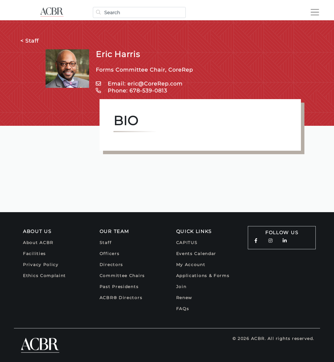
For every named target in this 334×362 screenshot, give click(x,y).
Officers (110, 253)
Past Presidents (119, 286)
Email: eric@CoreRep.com (139, 84)
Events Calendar (196, 253)
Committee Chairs (122, 275)
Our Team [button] (114, 231)
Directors (111, 264)
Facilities (34, 253)
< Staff (29, 41)
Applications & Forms (203, 275)
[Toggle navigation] (315, 12)
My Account (190, 264)
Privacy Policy (41, 264)
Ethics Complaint (44, 275)
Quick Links (194, 231)
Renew (184, 297)
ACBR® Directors (121, 297)
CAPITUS (187, 242)
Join (181, 286)
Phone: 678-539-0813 (131, 91)
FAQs (182, 308)
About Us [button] (37, 231)
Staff (106, 242)
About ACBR (38, 242)
